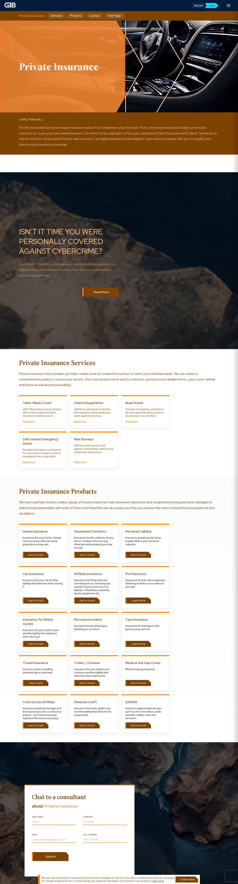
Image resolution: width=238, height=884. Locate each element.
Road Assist (134, 403)
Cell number (90, 835)
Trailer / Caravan (87, 663)
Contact (94, 16)
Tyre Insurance (136, 619)
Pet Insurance (135, 574)
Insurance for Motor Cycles (38, 621)
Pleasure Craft (85, 702)
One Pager (114, 16)
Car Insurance (33, 574)
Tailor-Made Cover (37, 403)
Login (212, 5)
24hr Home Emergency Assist (40, 441)
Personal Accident (88, 619)
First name (37, 817)
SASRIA (131, 702)
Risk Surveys (83, 439)
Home (23, 119)
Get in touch (35, 554)
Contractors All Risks (39, 702)
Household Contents (90, 531)
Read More (101, 292)
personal (35, 119)
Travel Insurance (35, 663)
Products (76, 16)
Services (56, 16)
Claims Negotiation (88, 403)
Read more (29, 421)
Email (35, 835)
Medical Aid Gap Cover (143, 663)
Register (198, 5)
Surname (88, 817)
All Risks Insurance (88, 574)
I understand (187, 879)
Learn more (138, 600)
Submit (51, 856)
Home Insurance (35, 531)
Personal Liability (138, 531)
